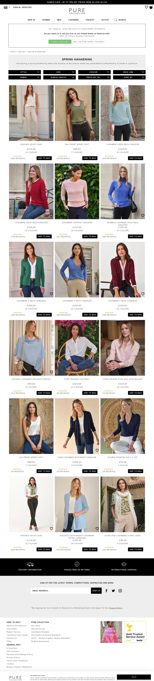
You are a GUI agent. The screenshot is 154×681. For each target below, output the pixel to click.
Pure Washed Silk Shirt (77, 379)
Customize (134, 674)
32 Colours (123, 152)
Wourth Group (38, 629)
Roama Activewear (40, 641)
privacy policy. (116, 608)
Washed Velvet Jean (31, 144)
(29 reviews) (63, 157)
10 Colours (123, 387)
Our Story (35, 626)
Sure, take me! (59, 41)
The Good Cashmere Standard (46, 635)
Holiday (90, 20)
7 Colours (77, 152)
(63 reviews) (63, 392)
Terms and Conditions (17, 661)
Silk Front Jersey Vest (77, 144)
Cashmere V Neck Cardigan (31, 301)
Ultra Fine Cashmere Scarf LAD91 (123, 535)
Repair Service (13, 632)
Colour (99, 72)
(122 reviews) (109, 549)
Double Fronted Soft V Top (123, 457)
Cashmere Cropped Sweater (77, 223)
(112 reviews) (18, 392)
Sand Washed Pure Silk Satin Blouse (122, 379)
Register (27, 7)
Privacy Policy (13, 657)
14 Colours (77, 230)
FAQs (9, 641)
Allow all (134, 668)
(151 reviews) (64, 236)
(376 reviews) (109, 157)
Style (30, 72)
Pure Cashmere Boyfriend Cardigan (77, 457)
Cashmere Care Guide (17, 635)
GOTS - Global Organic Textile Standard (50, 638)
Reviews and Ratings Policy (20, 654)
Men (59, 20)
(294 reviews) (109, 236)
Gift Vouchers (13, 651)
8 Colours (31, 387)
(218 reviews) (64, 549)
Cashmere (73, 20)
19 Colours (77, 543)
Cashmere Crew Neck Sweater (122, 144)
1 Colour (123, 465)
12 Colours (31, 152)
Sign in (17, 7)
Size (65, 72)
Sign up (96, 591)
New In (31, 20)
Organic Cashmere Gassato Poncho (31, 379)
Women (46, 20)
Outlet (105, 20)
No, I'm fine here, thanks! (89, 41)
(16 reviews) (108, 470)
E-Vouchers (12, 648)
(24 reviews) (63, 470)
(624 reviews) (18, 157)
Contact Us (12, 638)
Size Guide (12, 629)
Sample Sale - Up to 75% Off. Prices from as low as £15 (77, 2)
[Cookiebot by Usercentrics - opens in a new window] (15, 677)
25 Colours (123, 230)
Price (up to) (98, 77)
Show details (33, 677)
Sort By (134, 77)
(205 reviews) (18, 314)
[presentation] (77, 600)
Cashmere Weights (40, 632)
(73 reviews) (108, 392)
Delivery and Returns (16, 626)
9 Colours (77, 465)
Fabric (29, 77)
